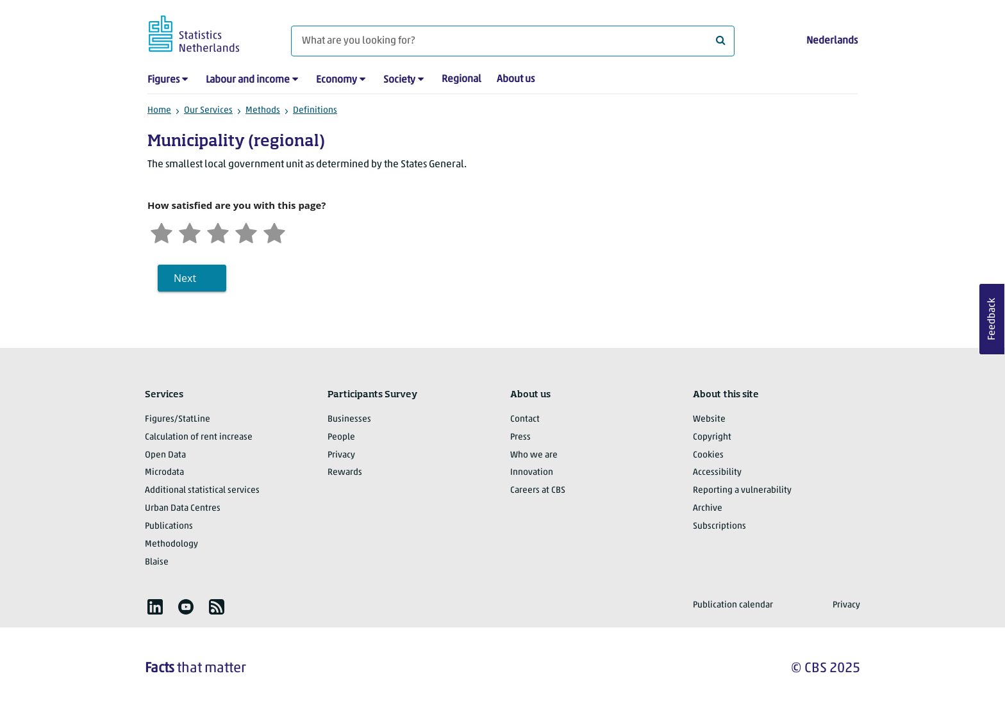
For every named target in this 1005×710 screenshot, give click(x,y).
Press (520, 437)
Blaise (157, 562)
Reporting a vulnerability (742, 490)
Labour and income (248, 80)
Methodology (171, 544)
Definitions (315, 110)
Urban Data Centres (182, 508)
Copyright (712, 437)
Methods (262, 110)
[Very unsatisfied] (161, 232)
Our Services (208, 110)
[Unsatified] (190, 232)
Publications (169, 526)
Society (399, 80)
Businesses (349, 419)
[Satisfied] (246, 232)
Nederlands (832, 41)
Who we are (534, 455)
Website (709, 419)
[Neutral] (218, 232)
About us (516, 79)
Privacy (341, 455)
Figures (163, 80)
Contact (525, 419)
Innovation (531, 472)
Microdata (164, 472)
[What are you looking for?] (513, 41)
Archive (707, 508)
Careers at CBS (537, 490)
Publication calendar (733, 605)
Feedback (992, 319)
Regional (461, 79)
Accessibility (717, 472)
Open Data (165, 455)
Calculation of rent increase (199, 437)
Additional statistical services (202, 490)
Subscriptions (719, 526)
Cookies (708, 455)
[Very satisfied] (274, 232)
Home (159, 110)
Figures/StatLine (177, 419)
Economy (336, 80)
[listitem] (155, 607)
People (341, 437)
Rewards (345, 472)
